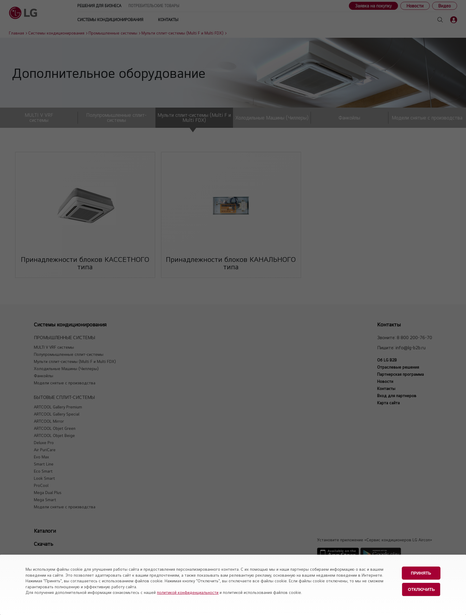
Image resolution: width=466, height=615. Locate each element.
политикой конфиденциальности (187, 592)
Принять (421, 572)
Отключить (421, 587)
